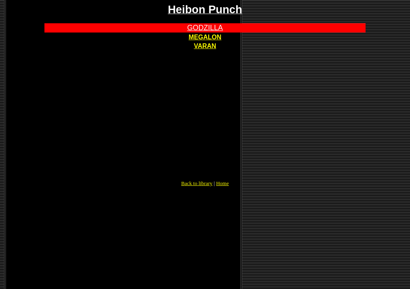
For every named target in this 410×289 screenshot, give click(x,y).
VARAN (205, 46)
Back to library (197, 183)
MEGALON (205, 37)
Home (222, 183)
